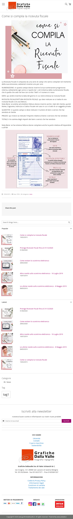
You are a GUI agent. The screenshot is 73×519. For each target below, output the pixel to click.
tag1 (6, 394)
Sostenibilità (36, 445)
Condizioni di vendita (36, 485)
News (7, 382)
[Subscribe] (66, 421)
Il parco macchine (36, 443)
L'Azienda (36, 438)
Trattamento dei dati (36, 488)
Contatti (36, 441)
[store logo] (18, 6)
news (30, 194)
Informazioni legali (36, 483)
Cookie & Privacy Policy (36, 481)
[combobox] (36, 222)
